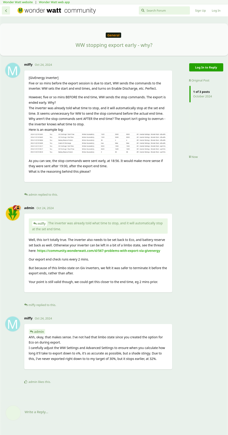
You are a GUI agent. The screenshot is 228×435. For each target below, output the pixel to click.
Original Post (199, 80)
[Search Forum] (164, 10)
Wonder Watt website (18, 2)
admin (39, 331)
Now (193, 157)
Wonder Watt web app (54, 2)
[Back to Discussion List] (6, 10)
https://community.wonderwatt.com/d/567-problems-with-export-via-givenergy (98, 250)
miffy (42, 223)
